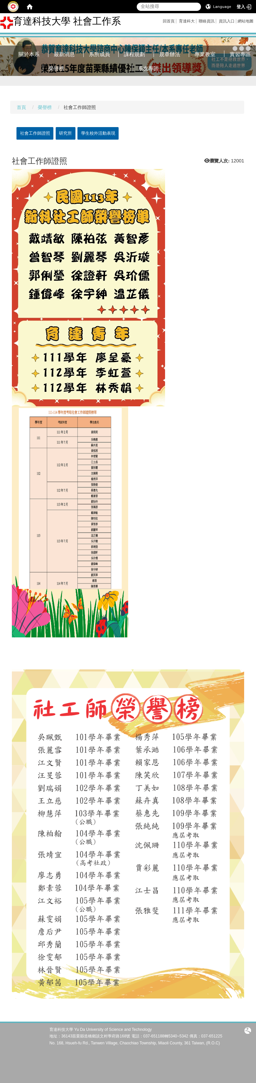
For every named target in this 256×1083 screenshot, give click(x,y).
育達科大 (187, 21)
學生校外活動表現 (98, 133)
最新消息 (64, 54)
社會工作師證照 (35, 133)
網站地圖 (245, 21)
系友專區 (148, 68)
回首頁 (169, 21)
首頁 (21, 107)
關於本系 (29, 54)
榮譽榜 (56, 68)
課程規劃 (134, 54)
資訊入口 (227, 21)
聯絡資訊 (206, 21)
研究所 (65, 133)
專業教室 (204, 54)
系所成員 (99, 54)
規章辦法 (169, 54)
